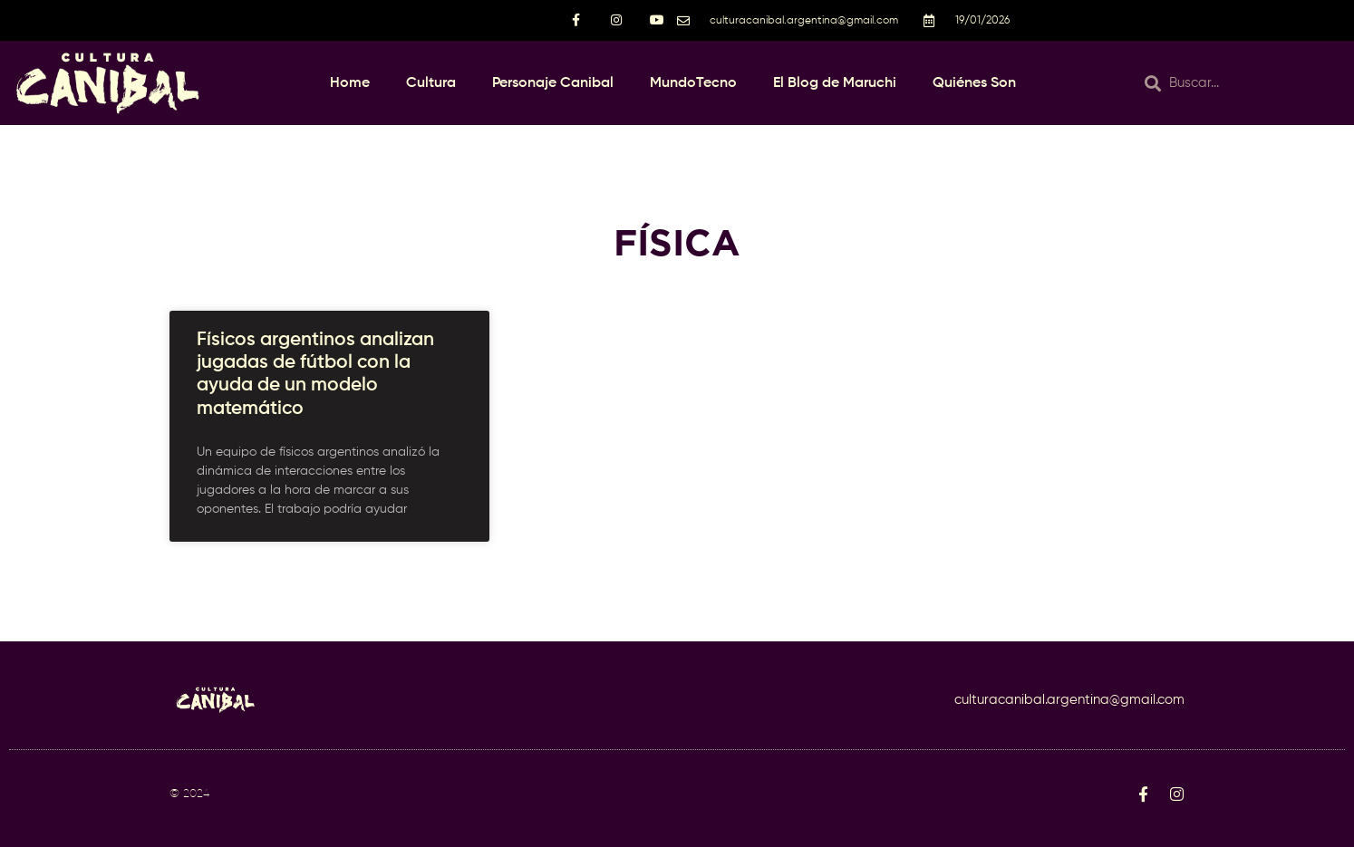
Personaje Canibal (553, 83)
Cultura (431, 83)
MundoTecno (693, 83)
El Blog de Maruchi (834, 83)
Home (350, 83)
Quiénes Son (974, 83)
